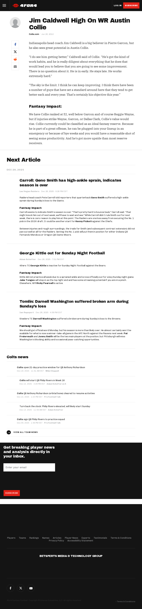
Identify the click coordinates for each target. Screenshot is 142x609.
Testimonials (100, 538)
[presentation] (29, 480)
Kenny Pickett (83, 221)
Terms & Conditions (121, 538)
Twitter (20, 588)
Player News (71, 538)
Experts (86, 538)
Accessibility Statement (80, 540)
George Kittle (38, 265)
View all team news (26, 432)
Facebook (10, 588)
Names (45, 538)
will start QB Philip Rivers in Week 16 (42, 380)
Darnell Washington (44, 318)
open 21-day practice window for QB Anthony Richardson (51, 367)
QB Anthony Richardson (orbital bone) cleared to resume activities (56, 393)
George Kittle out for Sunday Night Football (62, 253)
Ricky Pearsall (44, 283)
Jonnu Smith (45, 336)
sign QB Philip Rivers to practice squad (41, 419)
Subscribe (131, 5)
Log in (117, 5)
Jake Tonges (27, 280)
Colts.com (34, 34)
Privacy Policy (56, 540)
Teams (22, 538)
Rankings (34, 538)
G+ (31, 588)
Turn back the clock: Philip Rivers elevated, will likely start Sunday (55, 406)
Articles (57, 538)
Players (11, 538)
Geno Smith (98, 197)
